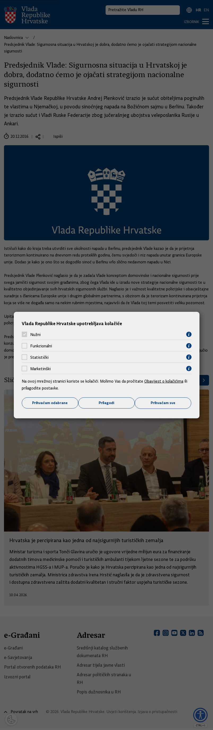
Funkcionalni (41, 345)
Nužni (35, 334)
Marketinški (40, 368)
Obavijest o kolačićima (164, 381)
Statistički (39, 357)
